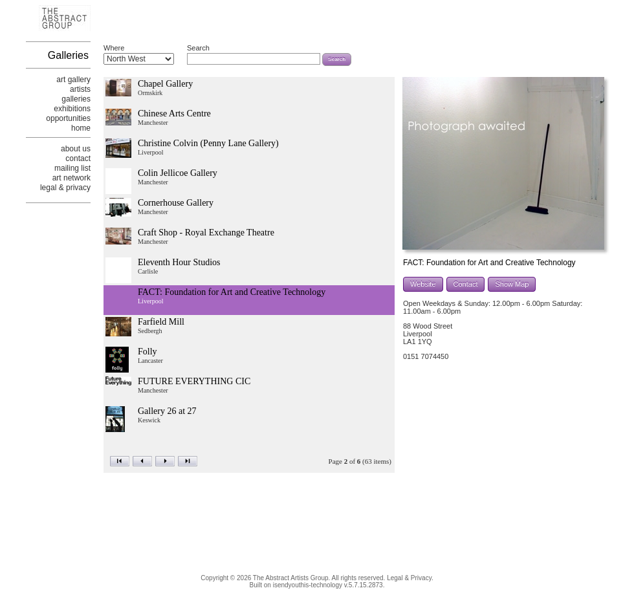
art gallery (73, 79)
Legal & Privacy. (410, 577)
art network (71, 177)
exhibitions (72, 108)
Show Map (512, 284)
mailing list (72, 168)
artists (80, 89)
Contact (466, 284)
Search (198, 48)
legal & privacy (65, 187)
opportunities (68, 118)
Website (423, 284)
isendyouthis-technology (307, 585)
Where (114, 48)
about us (76, 148)
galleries (76, 98)
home (81, 128)
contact (78, 158)
